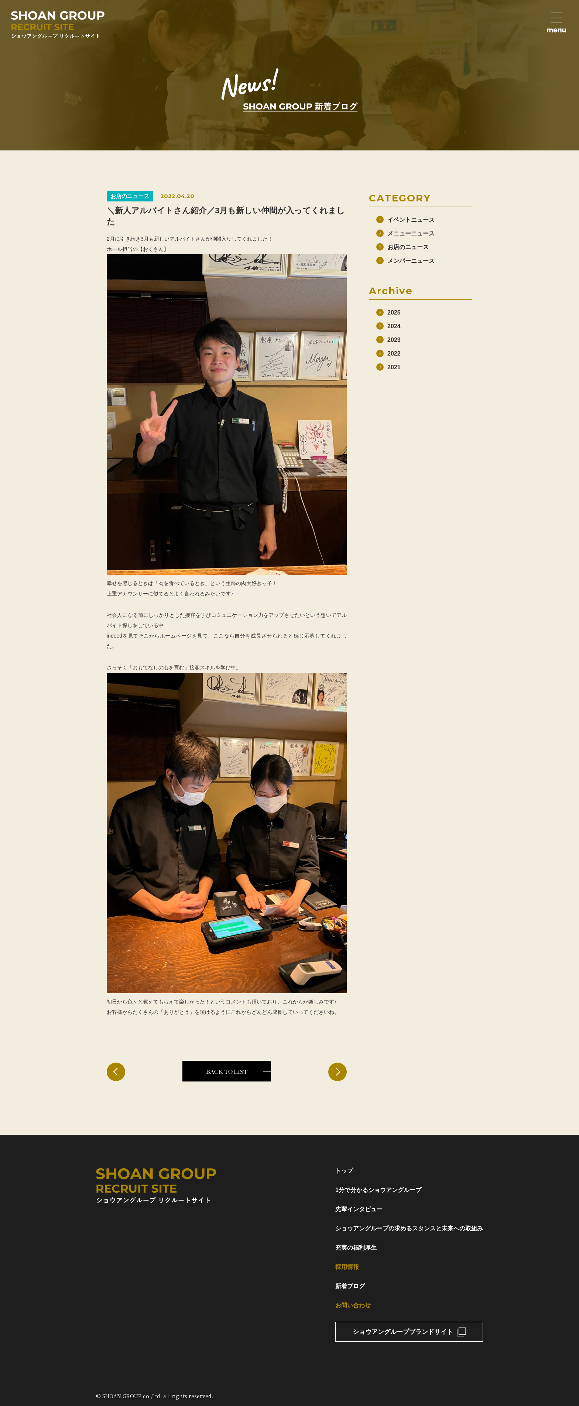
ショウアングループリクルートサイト (58, 24)
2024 (394, 326)
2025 (394, 312)
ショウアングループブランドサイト (403, 1331)
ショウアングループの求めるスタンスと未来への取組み (409, 1228)
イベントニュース (411, 220)
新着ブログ (350, 1286)
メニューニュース (411, 233)
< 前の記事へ (116, 1072)
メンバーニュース (411, 261)
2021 (394, 367)
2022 (394, 353)
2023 (394, 340)
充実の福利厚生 (356, 1247)
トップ (344, 1171)
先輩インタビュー (359, 1209)
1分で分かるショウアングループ (378, 1190)
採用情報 (347, 1267)
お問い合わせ (353, 1305)
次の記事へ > (337, 1072)
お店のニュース (408, 247)
